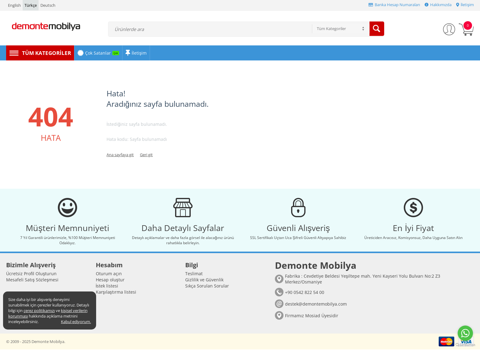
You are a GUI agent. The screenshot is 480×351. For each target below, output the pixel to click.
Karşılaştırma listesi (116, 293)
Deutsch (47, 5)
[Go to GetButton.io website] (465, 345)
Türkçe (30, 5)
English (14, 5)
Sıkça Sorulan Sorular (207, 287)
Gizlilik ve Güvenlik (204, 281)
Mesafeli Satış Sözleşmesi (32, 281)
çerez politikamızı (39, 310)
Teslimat (194, 275)
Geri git (146, 154)
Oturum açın (109, 275)
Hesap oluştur (110, 281)
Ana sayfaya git (120, 154)
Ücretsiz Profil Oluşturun (31, 275)
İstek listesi (107, 287)
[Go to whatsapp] (465, 333)
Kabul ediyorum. (76, 321)
